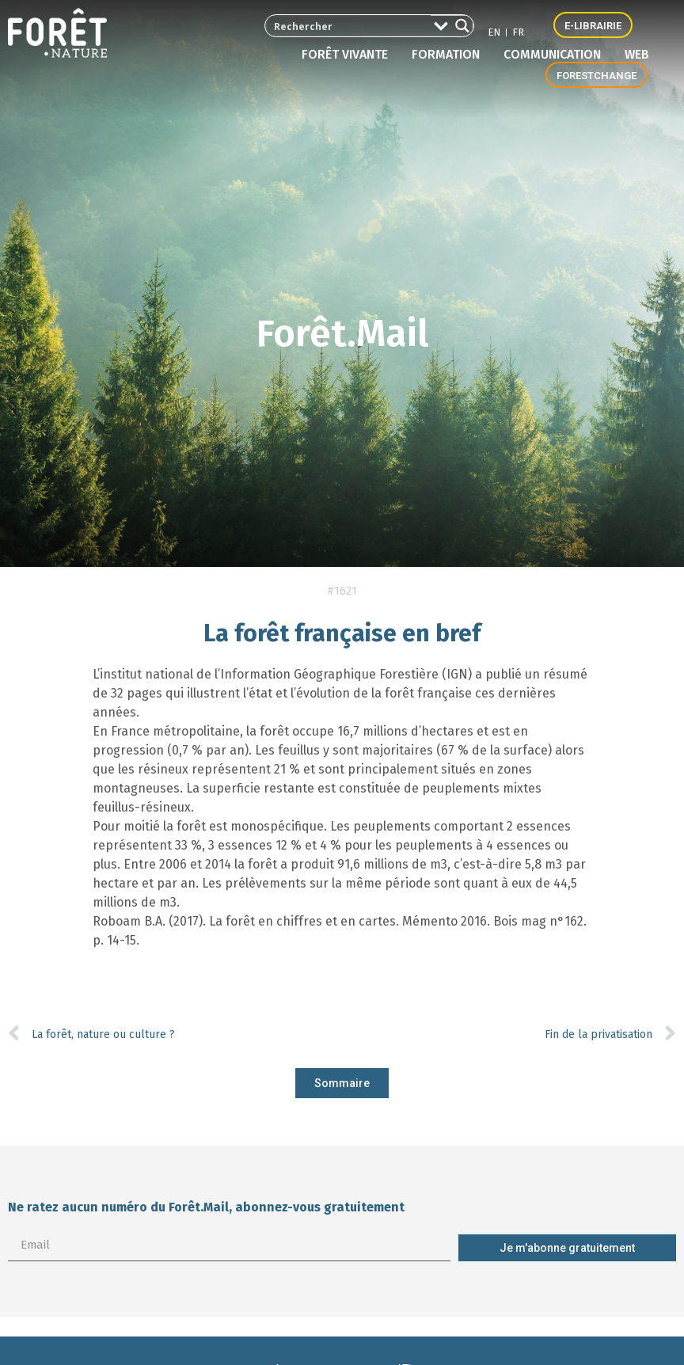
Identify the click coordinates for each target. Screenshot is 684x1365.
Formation (450, 55)
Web (637, 54)
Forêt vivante (349, 55)
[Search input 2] (337, 25)
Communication (556, 55)
